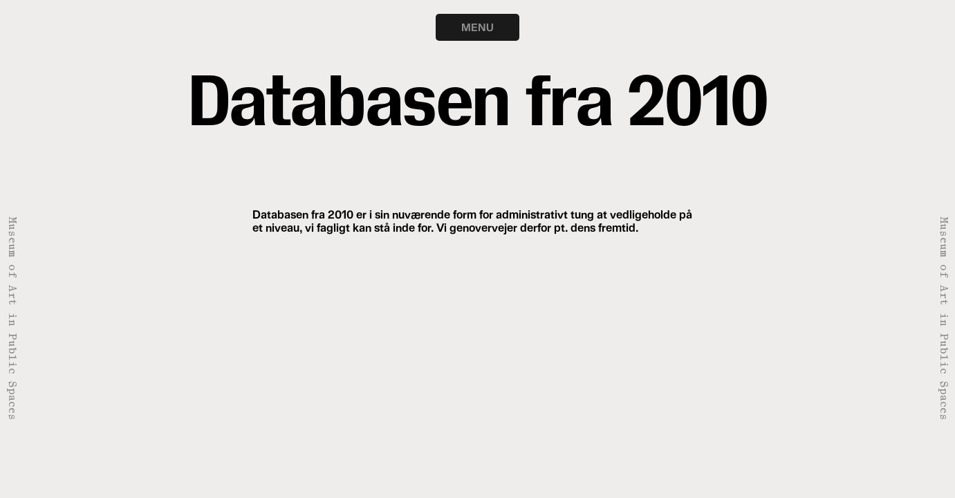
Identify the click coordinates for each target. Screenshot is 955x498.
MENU (477, 27)
